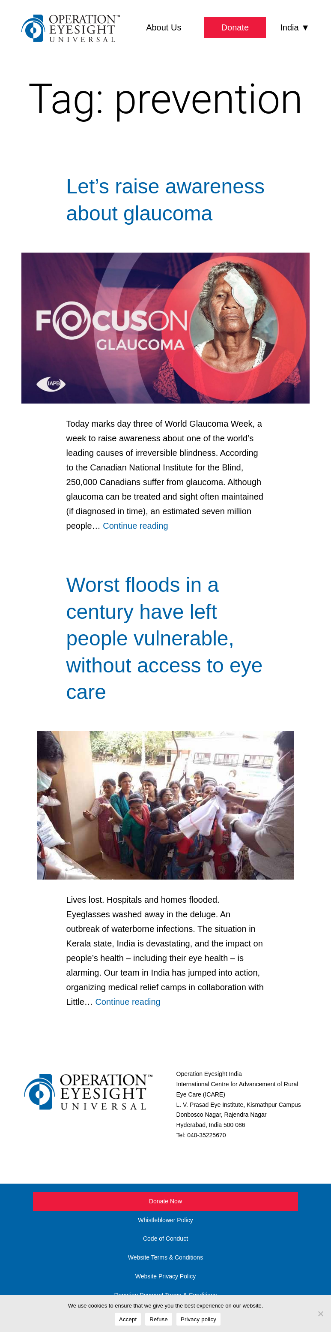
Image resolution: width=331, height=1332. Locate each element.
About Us (163, 27)
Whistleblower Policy (165, 1220)
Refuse (158, 1319)
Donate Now (165, 1201)
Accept (128, 1319)
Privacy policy (198, 1319)
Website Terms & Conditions (165, 1257)
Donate (235, 27)
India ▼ (295, 27)
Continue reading (135, 525)
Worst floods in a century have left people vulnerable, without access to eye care (164, 638)
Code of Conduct (165, 1238)
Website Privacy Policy (165, 1276)
